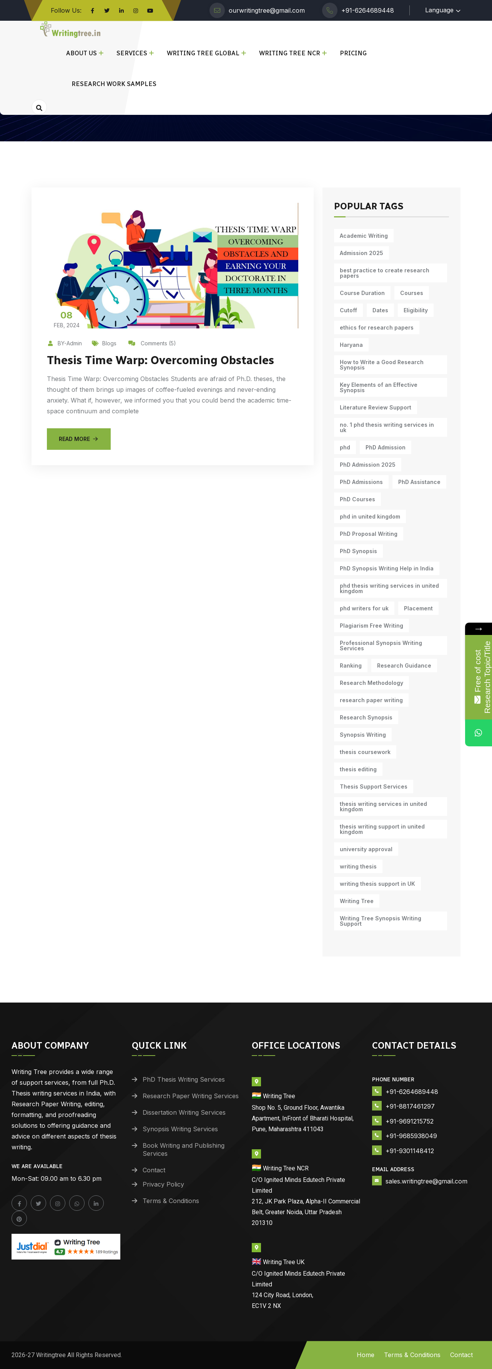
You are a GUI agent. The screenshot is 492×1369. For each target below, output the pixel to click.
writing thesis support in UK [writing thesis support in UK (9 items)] (377, 883)
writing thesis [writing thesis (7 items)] (358, 866)
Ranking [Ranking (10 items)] (351, 665)
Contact (154, 1170)
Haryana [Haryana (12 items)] (351, 344)
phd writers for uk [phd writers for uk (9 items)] (364, 608)
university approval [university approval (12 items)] (366, 849)
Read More (79, 439)
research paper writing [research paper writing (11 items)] (371, 700)
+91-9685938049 (411, 1136)
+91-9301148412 (410, 1151)
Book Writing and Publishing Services (183, 1149)
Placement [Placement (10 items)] (418, 608)
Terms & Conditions (171, 1201)
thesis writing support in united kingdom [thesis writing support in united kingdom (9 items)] (382, 829)
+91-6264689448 (367, 10)
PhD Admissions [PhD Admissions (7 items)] (361, 482)
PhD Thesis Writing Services (184, 1079)
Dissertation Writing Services (184, 1112)
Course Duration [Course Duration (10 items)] (362, 293)
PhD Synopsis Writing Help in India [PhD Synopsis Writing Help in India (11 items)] (387, 568)
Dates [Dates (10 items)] (380, 310)
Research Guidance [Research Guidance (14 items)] (404, 665)
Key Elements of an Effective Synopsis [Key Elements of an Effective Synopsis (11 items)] (378, 387)
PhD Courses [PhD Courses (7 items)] (357, 499)
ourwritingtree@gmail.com (267, 10)
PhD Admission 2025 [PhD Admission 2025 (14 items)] (368, 464)
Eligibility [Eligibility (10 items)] (416, 310)
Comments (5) (152, 343)
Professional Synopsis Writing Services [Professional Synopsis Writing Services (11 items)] (381, 645)
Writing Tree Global (203, 53)
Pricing (353, 53)
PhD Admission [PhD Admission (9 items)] (386, 447)
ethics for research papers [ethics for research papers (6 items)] (377, 327)
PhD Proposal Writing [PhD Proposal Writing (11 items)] (368, 533)
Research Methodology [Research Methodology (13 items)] (371, 683)
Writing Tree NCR (289, 53)
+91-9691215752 (410, 1121)
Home (365, 1355)
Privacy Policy (163, 1184)
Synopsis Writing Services (180, 1129)
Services (131, 53)
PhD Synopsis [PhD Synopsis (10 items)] (358, 551)
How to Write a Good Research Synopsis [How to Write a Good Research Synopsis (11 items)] (382, 365)
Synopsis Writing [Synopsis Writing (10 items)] (363, 734)
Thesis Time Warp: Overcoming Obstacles (160, 360)
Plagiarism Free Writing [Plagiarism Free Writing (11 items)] (371, 625)
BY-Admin (64, 343)
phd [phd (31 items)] (345, 447)
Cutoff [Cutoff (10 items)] (348, 310)
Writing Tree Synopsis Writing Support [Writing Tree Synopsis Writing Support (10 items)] (380, 921)
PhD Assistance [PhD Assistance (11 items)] (419, 482)
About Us (81, 53)
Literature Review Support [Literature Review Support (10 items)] (375, 407)
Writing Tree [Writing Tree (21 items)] (357, 901)
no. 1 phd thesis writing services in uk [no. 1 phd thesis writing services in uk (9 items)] (387, 427)
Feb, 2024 (66, 319)
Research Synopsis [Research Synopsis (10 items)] (366, 717)
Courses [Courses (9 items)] (411, 293)
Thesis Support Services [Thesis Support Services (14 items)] (373, 786)
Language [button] (439, 10)
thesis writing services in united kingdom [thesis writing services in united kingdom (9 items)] (383, 806)
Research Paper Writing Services (191, 1096)
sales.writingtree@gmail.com (426, 1181)
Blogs (104, 343)
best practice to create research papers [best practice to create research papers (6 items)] (384, 273)
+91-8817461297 (410, 1106)
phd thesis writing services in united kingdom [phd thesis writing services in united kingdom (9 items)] (389, 588)
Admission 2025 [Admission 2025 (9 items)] (361, 253)
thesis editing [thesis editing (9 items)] (358, 769)
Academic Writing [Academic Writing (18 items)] (364, 235)
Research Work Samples (113, 84)
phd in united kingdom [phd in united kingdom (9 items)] (370, 516)
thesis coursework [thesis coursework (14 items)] (365, 752)
